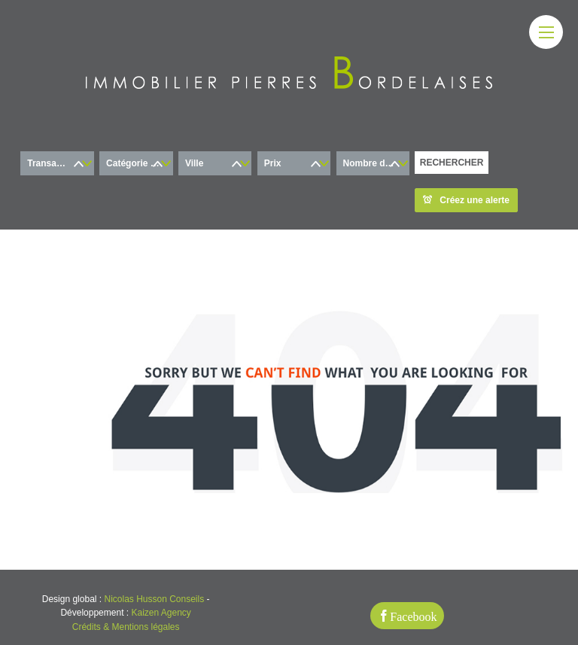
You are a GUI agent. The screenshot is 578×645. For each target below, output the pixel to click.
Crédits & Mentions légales (126, 627)
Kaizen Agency (160, 612)
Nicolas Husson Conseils (154, 599)
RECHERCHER (452, 162)
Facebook (413, 616)
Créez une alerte (466, 200)
